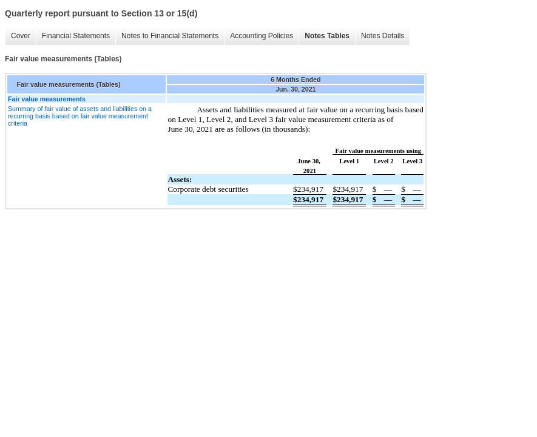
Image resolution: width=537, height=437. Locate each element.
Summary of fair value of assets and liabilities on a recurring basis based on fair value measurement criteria (80, 116)
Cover (20, 36)
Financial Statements (76, 36)
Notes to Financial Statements (169, 36)
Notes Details (382, 36)
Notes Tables (327, 36)
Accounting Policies (261, 36)
